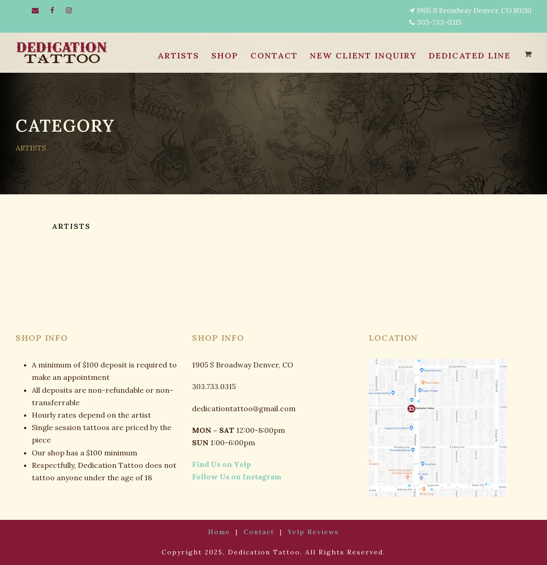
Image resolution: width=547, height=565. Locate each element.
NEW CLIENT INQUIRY (360, 55)
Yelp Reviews (308, 532)
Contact (260, 532)
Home (224, 532)
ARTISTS (175, 55)
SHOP (221, 55)
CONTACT (270, 55)
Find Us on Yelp (217, 464)
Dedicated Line (468, 55)
